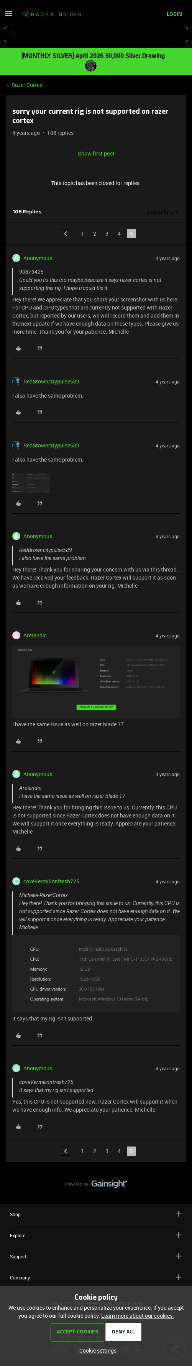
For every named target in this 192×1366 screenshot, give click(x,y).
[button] (8, 16)
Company (96, 1277)
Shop (96, 1214)
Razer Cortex (26, 84)
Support (96, 1256)
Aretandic (35, 635)
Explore (96, 1235)
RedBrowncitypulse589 (51, 381)
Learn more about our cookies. (137, 1315)
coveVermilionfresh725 (51, 881)
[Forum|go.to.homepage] (51, 14)
